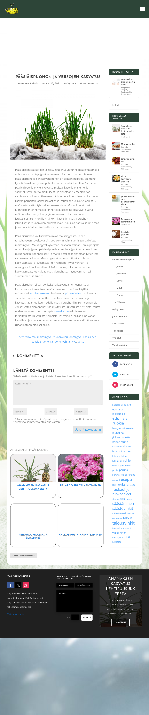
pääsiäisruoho (40, 341)
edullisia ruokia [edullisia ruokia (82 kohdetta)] (120, 421)
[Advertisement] (77, 47)
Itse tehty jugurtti (126, 233)
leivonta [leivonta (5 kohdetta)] (116, 456)
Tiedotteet (117, 330)
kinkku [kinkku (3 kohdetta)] (128, 451)
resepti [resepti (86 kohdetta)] (125, 479)
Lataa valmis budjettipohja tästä (128, 82)
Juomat (120, 266)
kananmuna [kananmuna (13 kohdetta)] (120, 442)
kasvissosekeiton (40, 293)
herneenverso (27, 337)
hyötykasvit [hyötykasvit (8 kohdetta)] (118, 428)
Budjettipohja (126, 92)
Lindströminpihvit (128, 160)
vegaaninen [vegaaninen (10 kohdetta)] (119, 532)
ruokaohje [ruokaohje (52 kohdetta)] (120, 489)
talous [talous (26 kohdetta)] (127, 518)
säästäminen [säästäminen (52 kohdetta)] (123, 503)
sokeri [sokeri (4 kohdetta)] (130, 499)
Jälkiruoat (121, 273)
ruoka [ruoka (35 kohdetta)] (121, 484)
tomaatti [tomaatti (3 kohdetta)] (127, 528)
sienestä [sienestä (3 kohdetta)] (115, 499)
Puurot (120, 295)
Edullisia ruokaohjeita (126, 148)
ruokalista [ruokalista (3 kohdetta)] (130, 485)
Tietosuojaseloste (15, 614)
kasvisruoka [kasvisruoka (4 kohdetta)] (118, 446)
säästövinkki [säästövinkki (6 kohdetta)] (119, 513)
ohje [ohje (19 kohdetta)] (127, 460)
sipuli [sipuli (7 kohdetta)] (123, 498)
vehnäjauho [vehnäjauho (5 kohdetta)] (118, 537)
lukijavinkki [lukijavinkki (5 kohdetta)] (118, 460)
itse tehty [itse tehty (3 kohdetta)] (130, 428)
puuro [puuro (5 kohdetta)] (115, 479)
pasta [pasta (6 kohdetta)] (115, 470)
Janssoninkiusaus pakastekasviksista (128, 200)
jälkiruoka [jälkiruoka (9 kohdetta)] (118, 437)
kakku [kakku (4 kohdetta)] (128, 437)
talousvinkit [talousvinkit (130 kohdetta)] (123, 523)
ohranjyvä (75, 337)
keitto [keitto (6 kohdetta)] (127, 446)
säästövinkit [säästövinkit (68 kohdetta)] (122, 508)
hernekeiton (61, 311)
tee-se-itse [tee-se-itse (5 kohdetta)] (117, 528)
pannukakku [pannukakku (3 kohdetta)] (125, 465)
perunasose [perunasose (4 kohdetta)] (118, 474)
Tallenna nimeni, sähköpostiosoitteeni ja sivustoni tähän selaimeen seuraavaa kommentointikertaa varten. (56, 420)
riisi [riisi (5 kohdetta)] (114, 484)
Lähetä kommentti (87, 429)
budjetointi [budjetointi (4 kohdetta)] (117, 404)
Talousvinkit (126, 94)
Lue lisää (120, 624)
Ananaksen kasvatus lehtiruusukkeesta (128, 130)
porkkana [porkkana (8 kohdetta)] (130, 474)
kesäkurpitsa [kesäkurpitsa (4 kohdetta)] (118, 451)
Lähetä (87, 617)
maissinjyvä (44, 337)
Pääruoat (124, 151)
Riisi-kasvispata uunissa (126, 179)
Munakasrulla (128, 144)
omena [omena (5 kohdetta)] (115, 465)
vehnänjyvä (69, 341)
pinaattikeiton (73, 293)
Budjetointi (125, 87)
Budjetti (124, 89)
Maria (35, 83)
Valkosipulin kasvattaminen (81, 535)
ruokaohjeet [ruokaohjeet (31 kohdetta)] (121, 494)
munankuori (60, 337)
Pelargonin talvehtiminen (80, 485)
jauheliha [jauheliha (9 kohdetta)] (118, 433)
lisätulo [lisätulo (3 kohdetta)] (124, 456)
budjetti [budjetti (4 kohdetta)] (128, 404)
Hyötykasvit (70, 83)
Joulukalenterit (119, 316)
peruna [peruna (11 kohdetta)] (123, 470)
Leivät (120, 280)
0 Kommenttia (89, 83)
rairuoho (55, 341)
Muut (123, 242)
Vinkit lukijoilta (119, 345)
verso (81, 341)
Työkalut (116, 337)
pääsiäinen (89, 337)
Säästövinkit (118, 323)
